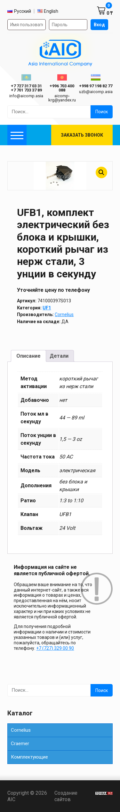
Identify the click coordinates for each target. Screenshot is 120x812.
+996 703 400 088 (62, 88)
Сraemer (20, 743)
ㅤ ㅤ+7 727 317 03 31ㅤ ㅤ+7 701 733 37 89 (26, 88)
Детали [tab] (59, 356)
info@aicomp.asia (26, 95)
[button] (101, 172)
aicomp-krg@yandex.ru (62, 97)
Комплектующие (29, 757)
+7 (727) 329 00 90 (55, 648)
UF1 (47, 307)
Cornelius (64, 314)
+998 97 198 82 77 (95, 86)
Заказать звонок (82, 135)
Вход (99, 24)
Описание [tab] (28, 356)
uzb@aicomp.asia (96, 91)
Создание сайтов (73, 796)
